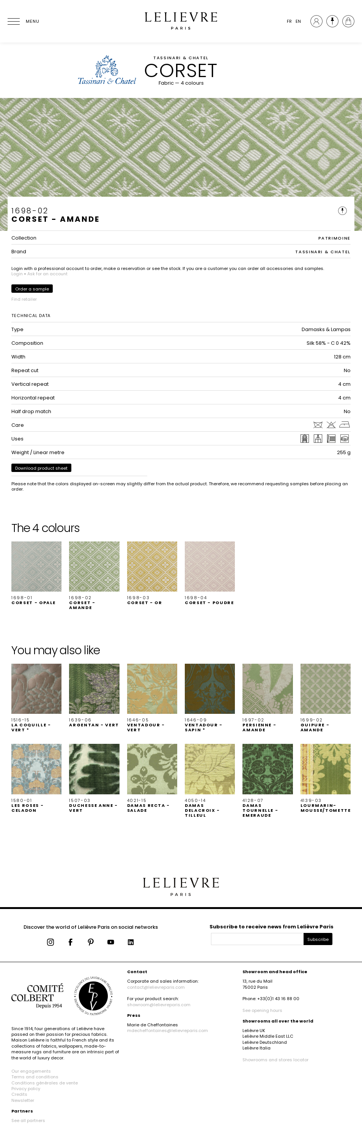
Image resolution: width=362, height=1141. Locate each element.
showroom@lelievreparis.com (158, 1005)
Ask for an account (47, 274)
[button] (36, 573)
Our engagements (31, 1071)
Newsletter (22, 1100)
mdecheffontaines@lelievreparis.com (167, 1030)
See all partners (28, 1120)
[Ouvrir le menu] (23, 21)
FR (289, 21)
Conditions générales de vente (44, 1083)
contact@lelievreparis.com (156, 987)
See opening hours (262, 1010)
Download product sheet (41, 468)
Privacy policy (25, 1089)
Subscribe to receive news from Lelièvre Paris (271, 926)
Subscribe (318, 939)
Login (17, 274)
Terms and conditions (34, 1077)
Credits (19, 1094)
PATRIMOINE (334, 238)
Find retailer (24, 299)
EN (298, 21)
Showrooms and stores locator (275, 1060)
